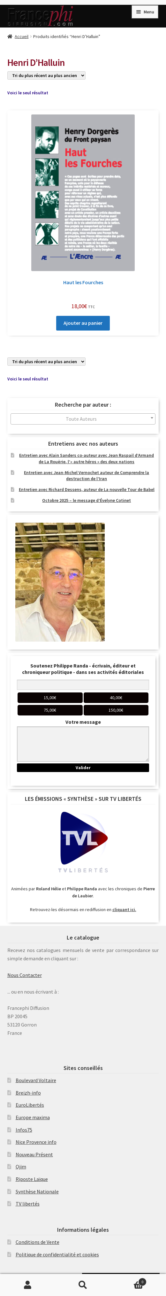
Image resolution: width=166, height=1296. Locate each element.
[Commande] (46, 75)
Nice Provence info (36, 1142)
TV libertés (28, 1203)
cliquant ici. (124, 909)
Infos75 (24, 1130)
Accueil (21, 36)
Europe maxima (33, 1117)
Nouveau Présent (34, 1154)
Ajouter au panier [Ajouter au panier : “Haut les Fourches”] (83, 323)
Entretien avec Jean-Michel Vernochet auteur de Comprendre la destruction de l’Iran (86, 476)
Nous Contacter (24, 975)
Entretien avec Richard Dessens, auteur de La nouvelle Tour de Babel (87, 489)
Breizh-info (28, 1092)
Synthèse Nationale (37, 1191)
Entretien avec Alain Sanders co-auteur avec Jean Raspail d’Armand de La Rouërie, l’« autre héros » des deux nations (86, 458)
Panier (129, 1280)
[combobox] (83, 419)
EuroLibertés (30, 1105)
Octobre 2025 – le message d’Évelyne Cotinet (86, 500)
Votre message (83, 722)
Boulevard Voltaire (36, 1080)
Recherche (82, 1285)
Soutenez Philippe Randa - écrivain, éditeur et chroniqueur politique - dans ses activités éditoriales (83, 668)
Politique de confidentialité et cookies (57, 1254)
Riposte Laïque (32, 1179)
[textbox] (83, 419)
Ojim (21, 1166)
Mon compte (27, 1285)
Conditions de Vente (37, 1242)
